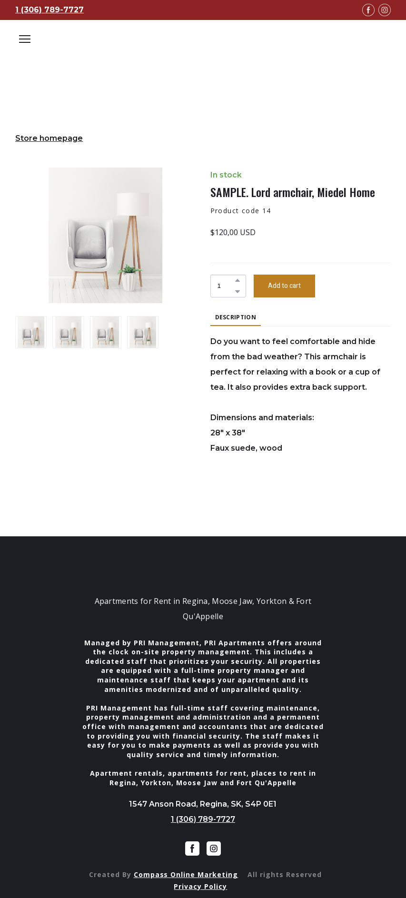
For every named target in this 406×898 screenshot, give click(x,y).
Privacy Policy (200, 886)
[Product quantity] (226, 286)
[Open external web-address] (203, 53)
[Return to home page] (203, 567)
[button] (237, 280)
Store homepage (49, 138)
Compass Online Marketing (186, 874)
